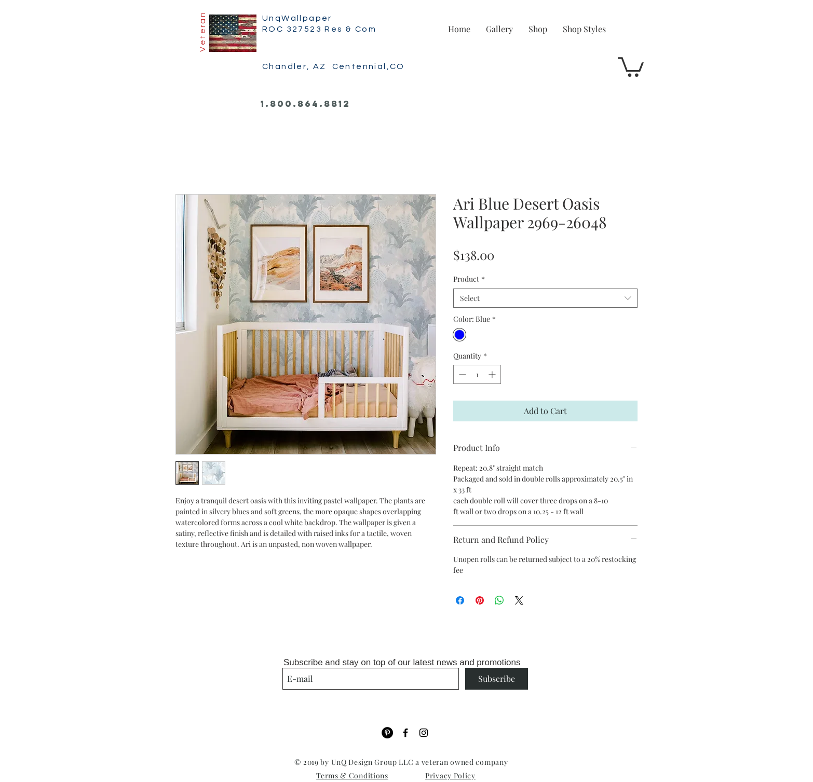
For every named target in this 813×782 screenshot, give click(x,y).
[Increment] (492, 374)
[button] (631, 66)
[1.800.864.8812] (305, 104)
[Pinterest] (387, 732)
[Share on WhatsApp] (499, 600)
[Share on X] (519, 600)
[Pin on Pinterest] (479, 600)
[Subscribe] (496, 679)
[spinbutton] (477, 374)
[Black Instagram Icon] (423, 732)
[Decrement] (461, 374)
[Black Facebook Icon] (405, 732)
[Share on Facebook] (460, 600)
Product (469, 279)
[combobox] (545, 298)
